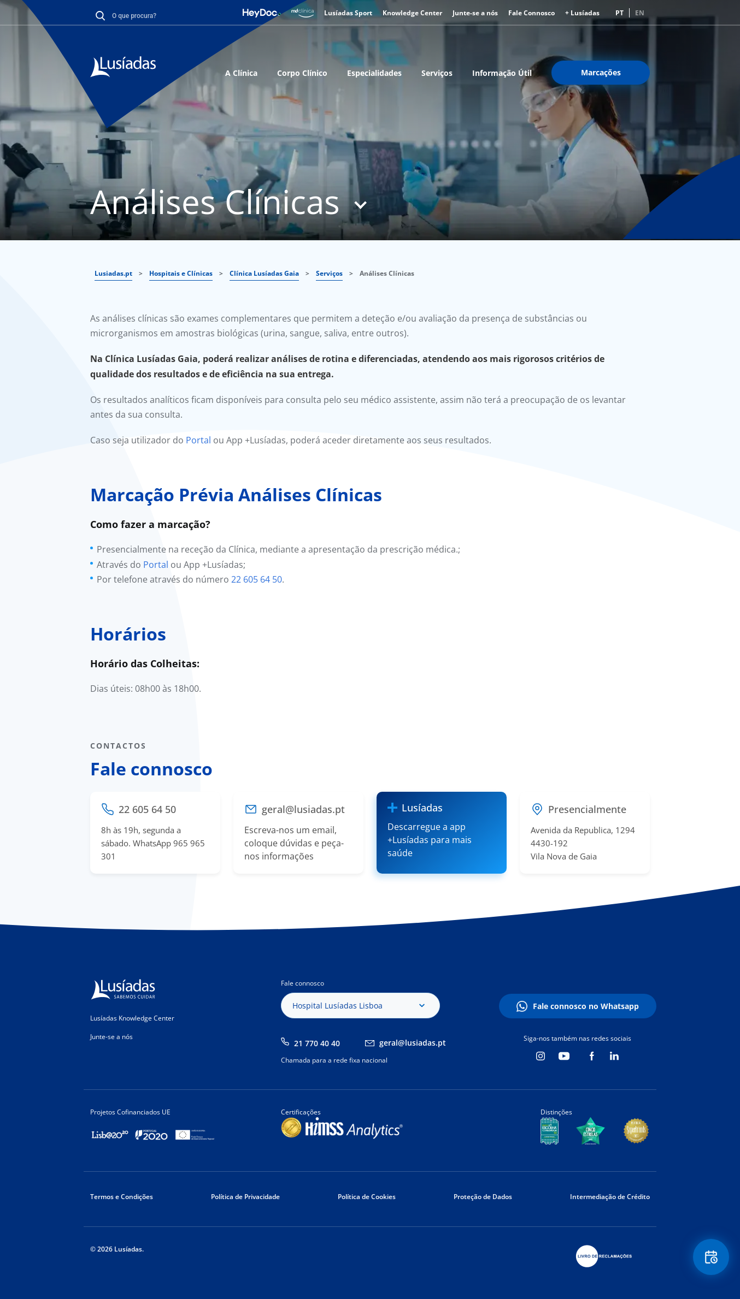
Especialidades (374, 73)
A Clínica (241, 73)
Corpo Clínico (302, 73)
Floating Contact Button (710, 1258)
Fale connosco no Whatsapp (586, 1006)
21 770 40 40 (317, 1043)
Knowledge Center (412, 12)
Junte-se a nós (475, 12)
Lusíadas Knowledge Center (132, 1018)
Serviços (437, 73)
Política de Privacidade (245, 1196)
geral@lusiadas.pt (412, 1042)
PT (619, 12)
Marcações (601, 72)
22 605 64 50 (256, 579)
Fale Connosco (531, 12)
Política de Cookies (367, 1196)
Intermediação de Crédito (610, 1196)
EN (639, 12)
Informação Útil (502, 73)
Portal (198, 440)
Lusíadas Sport (348, 12)
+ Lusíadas (582, 12)
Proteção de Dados (483, 1196)
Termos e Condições (121, 1196)
